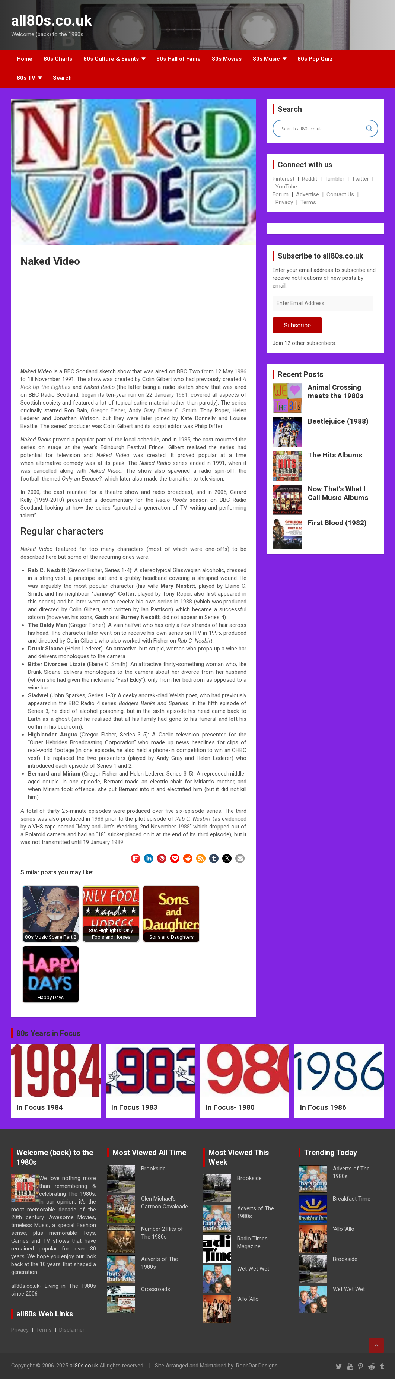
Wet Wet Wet (253, 1268)
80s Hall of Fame (178, 59)
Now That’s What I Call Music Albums (338, 493)
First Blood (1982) (337, 523)
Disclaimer (72, 1329)
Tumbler (334, 178)
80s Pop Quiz (315, 59)
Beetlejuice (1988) (338, 421)
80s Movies (227, 59)
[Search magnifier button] (369, 128)
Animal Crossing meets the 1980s (335, 391)
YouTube (286, 186)
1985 (184, 439)
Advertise (307, 194)
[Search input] (322, 128)
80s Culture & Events (111, 59)
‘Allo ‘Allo (248, 1299)
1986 (240, 371)
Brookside (153, 1168)
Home (24, 59)
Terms (308, 202)
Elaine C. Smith (177, 410)
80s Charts (58, 59)
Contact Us (340, 194)
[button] (135, 858)
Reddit (309, 178)
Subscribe (297, 325)
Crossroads (155, 1289)
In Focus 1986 (323, 1107)
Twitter (360, 178)
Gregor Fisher (108, 410)
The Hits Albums (335, 455)
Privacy (284, 202)
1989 (117, 842)
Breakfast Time (351, 1198)
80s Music (266, 59)
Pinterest (283, 178)
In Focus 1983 (134, 1107)
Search (62, 78)
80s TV (26, 78)
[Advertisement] (133, 318)
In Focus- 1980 (230, 1107)
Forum (281, 194)
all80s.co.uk (51, 20)
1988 (186, 601)
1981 (182, 394)
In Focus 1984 (40, 1107)
